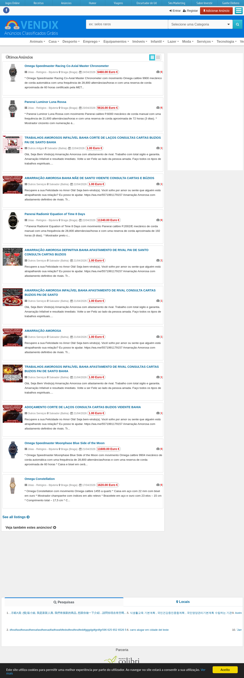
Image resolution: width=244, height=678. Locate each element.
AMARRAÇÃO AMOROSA (43, 330)
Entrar (175, 10)
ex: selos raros (100, 24)
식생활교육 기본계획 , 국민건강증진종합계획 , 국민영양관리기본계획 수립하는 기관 (181, 612)
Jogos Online (12, 3)
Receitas (39, 3)
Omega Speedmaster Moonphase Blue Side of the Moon (65, 443)
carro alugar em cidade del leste (149, 629)
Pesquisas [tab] (64, 602)
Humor (92, 3)
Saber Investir (204, 3)
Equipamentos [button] (114, 41)
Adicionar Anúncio (216, 10)
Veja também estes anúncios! (31, 527)
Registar (190, 10)
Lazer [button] (172, 41)
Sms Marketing (176, 3)
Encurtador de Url (147, 3)
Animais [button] (36, 41)
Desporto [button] (70, 41)
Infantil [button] (156, 41)
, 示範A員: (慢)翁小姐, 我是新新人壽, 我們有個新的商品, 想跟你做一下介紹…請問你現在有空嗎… (68, 612)
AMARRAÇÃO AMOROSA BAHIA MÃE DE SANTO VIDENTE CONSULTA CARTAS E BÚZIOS (89, 178)
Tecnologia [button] (225, 41)
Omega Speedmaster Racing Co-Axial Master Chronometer (67, 66)
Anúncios (66, 3)
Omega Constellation (40, 479)
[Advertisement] (205, 82)
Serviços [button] (204, 41)
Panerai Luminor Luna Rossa (45, 102)
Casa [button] (53, 41)
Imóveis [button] (138, 41)
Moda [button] (186, 41)
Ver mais (12, 673)
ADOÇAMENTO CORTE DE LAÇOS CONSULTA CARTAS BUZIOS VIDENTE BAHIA (83, 407)
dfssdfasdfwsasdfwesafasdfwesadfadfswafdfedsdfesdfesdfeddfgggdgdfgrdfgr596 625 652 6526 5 (68, 629)
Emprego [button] (90, 41)
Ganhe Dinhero (230, 3)
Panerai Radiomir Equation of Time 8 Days (55, 214)
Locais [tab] (183, 602)
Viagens (118, 3)
